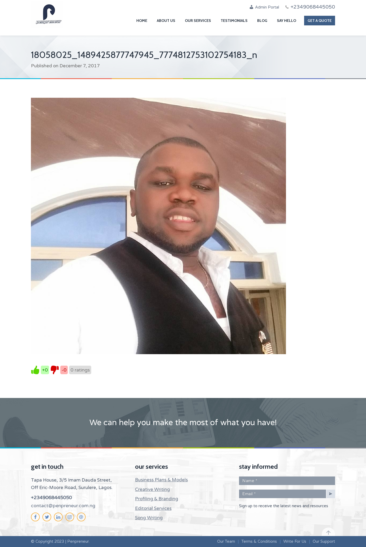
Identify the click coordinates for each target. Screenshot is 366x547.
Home (141, 20)
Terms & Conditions (259, 541)
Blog (262, 20)
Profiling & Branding (156, 499)
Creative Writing (152, 489)
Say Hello (286, 20)
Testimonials (234, 20)
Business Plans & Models (161, 480)
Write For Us (294, 541)
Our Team (226, 541)
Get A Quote (320, 20)
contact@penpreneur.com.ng (63, 506)
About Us (166, 20)
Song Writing (149, 518)
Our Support (324, 541)
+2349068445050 (51, 498)
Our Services (198, 20)
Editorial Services (153, 508)
